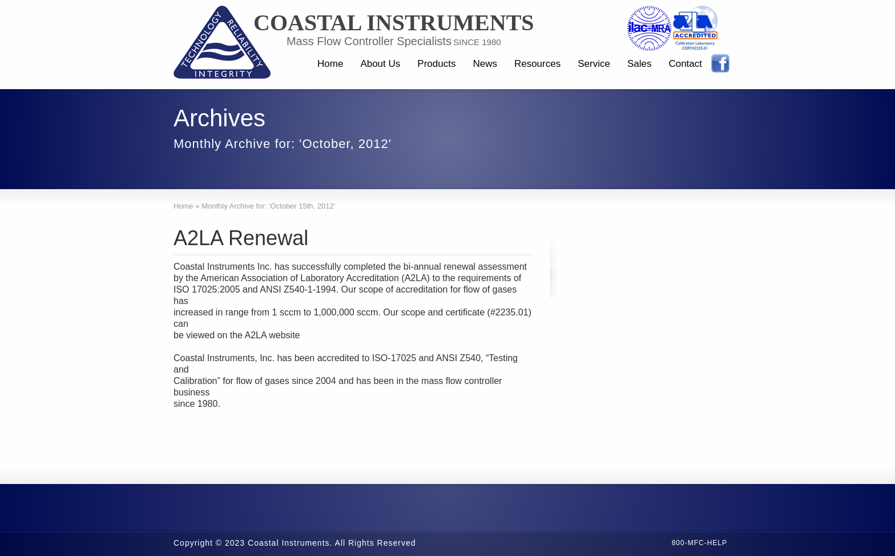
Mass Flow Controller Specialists (369, 41)
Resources (537, 63)
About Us (380, 63)
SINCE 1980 (477, 42)
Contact (685, 63)
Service (594, 63)
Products (436, 63)
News (485, 63)
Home (330, 63)
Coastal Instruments (393, 22)
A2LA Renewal (241, 238)
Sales (639, 63)
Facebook (720, 63)
